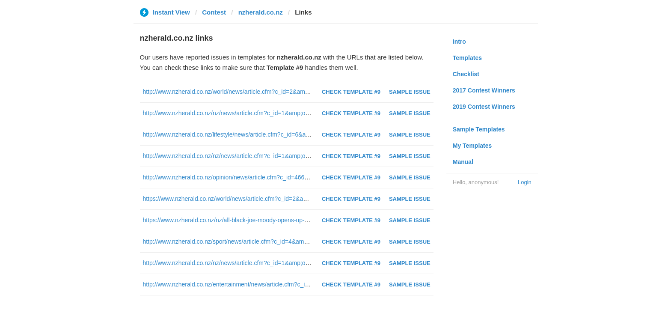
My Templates (472, 145)
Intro (459, 41)
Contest (214, 12)
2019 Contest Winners (484, 106)
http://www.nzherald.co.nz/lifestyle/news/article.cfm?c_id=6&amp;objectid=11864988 (255, 134)
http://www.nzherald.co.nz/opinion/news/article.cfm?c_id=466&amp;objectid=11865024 (258, 177)
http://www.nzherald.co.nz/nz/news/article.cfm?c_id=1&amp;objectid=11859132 (248, 155)
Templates (467, 57)
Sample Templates (479, 129)
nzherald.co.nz (260, 12)
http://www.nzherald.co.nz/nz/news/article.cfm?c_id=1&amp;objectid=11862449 (248, 262)
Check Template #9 (351, 92)
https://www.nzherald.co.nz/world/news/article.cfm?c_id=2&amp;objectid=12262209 (253, 198)
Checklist (466, 74)
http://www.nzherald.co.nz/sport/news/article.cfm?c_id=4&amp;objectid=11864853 (251, 241)
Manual (463, 161)
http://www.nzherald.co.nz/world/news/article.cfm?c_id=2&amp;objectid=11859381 (252, 91)
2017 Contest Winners (484, 90)
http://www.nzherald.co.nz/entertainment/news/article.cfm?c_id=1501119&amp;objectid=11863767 (273, 284)
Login (524, 182)
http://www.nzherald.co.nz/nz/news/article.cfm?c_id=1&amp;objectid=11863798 (248, 113)
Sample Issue (410, 92)
